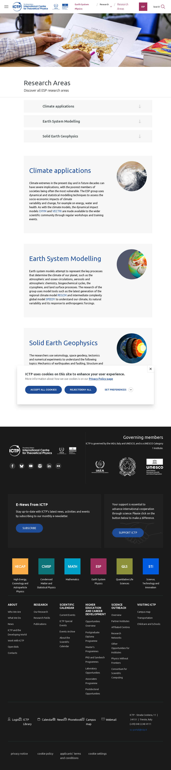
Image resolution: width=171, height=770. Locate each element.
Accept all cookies (43, 391)
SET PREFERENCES (115, 391)
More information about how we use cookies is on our (69, 380)
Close (150, 371)
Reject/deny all (80, 391)
